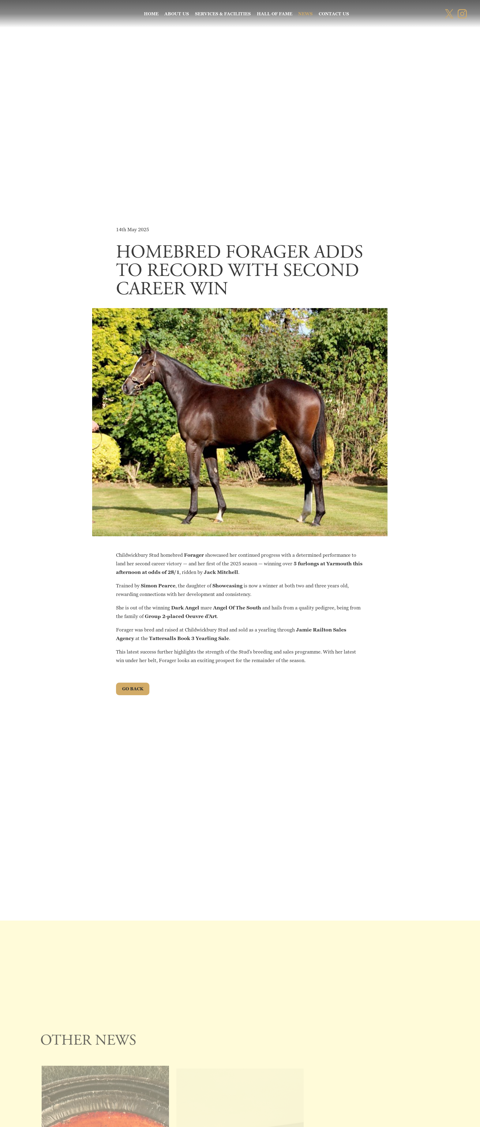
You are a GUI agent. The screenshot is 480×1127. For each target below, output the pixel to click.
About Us (176, 14)
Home (151, 14)
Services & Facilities (223, 14)
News (305, 14)
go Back (132, 689)
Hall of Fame (274, 14)
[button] (12, 12)
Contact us (334, 14)
